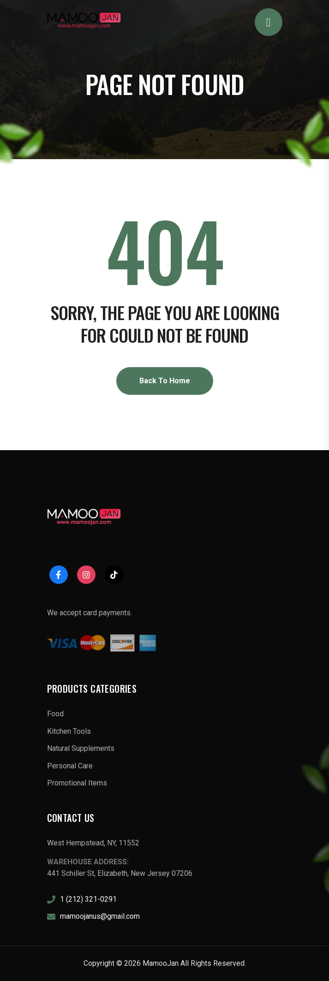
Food (55, 713)
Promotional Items (77, 783)
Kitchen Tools (69, 731)
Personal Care (70, 765)
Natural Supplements (80, 748)
